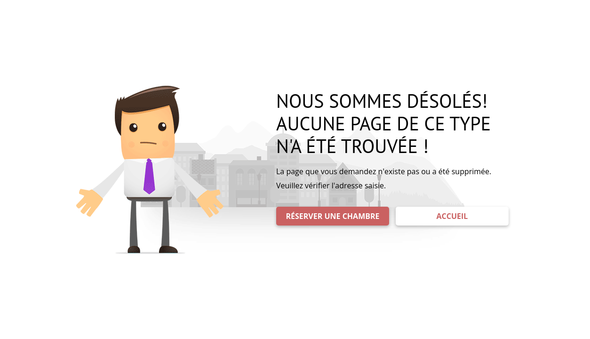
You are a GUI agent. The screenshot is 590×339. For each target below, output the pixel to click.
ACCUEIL (452, 216)
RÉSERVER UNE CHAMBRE (333, 216)
